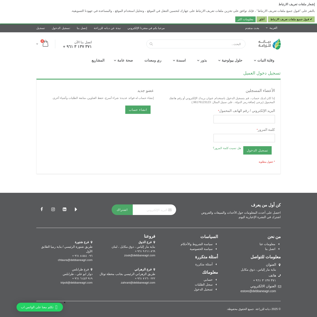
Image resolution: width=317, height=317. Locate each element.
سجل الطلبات (204, 284)
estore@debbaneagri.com (258, 291)
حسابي (208, 279)
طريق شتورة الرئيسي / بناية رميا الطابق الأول (66, 246)
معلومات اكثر (245, 19)
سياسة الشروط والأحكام (197, 244)
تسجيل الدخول (61, 28)
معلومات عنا (267, 244)
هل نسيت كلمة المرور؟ (227, 148)
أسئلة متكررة (204, 264)
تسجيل (40, 28)
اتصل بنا (270, 249)
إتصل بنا (82, 28)
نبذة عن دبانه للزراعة (107, 28)
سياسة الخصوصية (201, 249)
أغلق (262, 19)
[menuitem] (98, 60)
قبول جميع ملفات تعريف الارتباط (290, 19)
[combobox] (195, 44)
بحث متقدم (252, 28)
